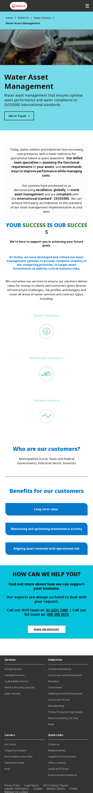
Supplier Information (17, 788)
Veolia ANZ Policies (58, 768)
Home (9, 18)
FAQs (7, 768)
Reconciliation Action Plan (18, 756)
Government (55, 687)
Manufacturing (56, 705)
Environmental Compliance (62, 775)
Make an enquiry (46, 629)
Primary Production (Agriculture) (65, 712)
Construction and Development (65, 675)
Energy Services (13, 669)
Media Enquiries (56, 750)
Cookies (37, 788)
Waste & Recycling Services (19, 687)
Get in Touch (17, 116)
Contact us (53, 744)
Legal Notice (31, 785)
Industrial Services (15, 675)
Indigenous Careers (15, 750)
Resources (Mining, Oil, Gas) (63, 718)
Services (10, 659)
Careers (10, 735)
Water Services (42, 18)
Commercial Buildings (59, 669)
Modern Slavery (56, 788)
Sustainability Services (16, 681)
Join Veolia (10, 744)
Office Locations (57, 762)
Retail (51, 724)
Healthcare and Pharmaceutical (65, 693)
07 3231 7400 (57, 610)
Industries (55, 659)
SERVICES (23, 18)
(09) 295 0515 (58, 614)
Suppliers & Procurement (62, 756)
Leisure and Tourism (59, 699)
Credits (73, 788)
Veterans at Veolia (14, 762)
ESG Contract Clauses (55, 785)
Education (53, 681)
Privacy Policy (12, 785)
